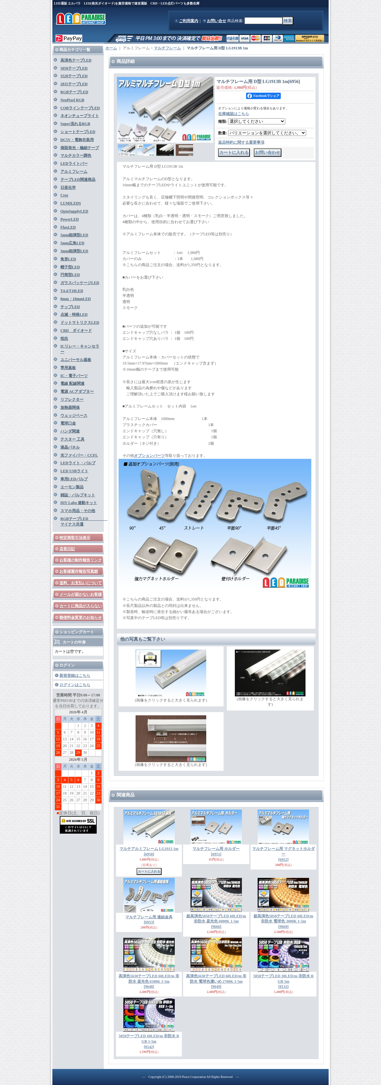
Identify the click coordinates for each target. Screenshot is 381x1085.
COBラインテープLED (80, 108)
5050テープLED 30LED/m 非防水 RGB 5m (283, 981)
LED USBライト (74, 471)
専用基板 (68, 368)
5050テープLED (74, 68)
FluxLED (68, 227)
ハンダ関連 (70, 431)
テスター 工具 (72, 439)
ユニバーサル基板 (75, 359)
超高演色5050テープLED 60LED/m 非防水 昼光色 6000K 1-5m (216, 921)
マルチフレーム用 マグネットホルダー (283, 854)
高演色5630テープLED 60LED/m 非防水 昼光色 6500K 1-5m (149, 981)
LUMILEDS (70, 203)
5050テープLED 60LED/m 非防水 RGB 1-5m (149, 1041)
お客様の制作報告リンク (80, 560)
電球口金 (68, 423)
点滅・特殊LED (74, 314)
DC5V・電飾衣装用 (77, 140)
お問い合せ (216, 21)
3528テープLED (74, 76)
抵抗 (64, 338)
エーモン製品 (72, 487)
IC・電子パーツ (74, 376)
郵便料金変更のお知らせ (80, 617)
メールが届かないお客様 (80, 594)
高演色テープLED (76, 60)
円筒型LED (70, 275)
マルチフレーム (167, 48)
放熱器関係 (70, 407)
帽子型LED (70, 267)
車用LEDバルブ (74, 479)
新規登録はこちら (74, 675)
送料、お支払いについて (80, 583)
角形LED (68, 259)
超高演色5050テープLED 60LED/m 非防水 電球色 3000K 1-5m (283, 921)
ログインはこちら (74, 685)
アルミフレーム (73, 171)
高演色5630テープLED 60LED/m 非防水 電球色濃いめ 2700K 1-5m (216, 981)
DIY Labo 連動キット (78, 502)
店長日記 (67, 549)
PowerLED (69, 219)
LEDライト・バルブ (77, 463)
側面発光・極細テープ (79, 148)
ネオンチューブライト (79, 116)
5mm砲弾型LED (74, 235)
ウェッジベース (73, 415)
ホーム (111, 48)
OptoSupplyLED (74, 211)
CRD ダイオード (76, 330)
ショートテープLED (77, 132)
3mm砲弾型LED (74, 251)
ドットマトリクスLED (79, 322)
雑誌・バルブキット (77, 495)
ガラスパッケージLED (79, 283)
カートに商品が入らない (80, 606)
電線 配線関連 (72, 383)
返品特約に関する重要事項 (241, 142)
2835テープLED (74, 84)
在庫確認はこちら (233, 114)
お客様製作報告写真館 (78, 571)
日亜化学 (68, 187)
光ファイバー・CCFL (79, 455)
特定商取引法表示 (74, 537)
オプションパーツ (149, 455)
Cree (64, 195)
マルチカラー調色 (75, 155)
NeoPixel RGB (72, 100)
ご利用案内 (188, 21)
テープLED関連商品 (77, 179)
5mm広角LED (72, 243)
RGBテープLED (74, 92)
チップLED (70, 307)
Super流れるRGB (75, 124)
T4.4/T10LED (71, 291)
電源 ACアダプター (77, 391)
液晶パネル (70, 447)
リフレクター (72, 399)
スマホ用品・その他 (77, 511)
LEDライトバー (74, 163)
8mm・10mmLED (75, 299)
